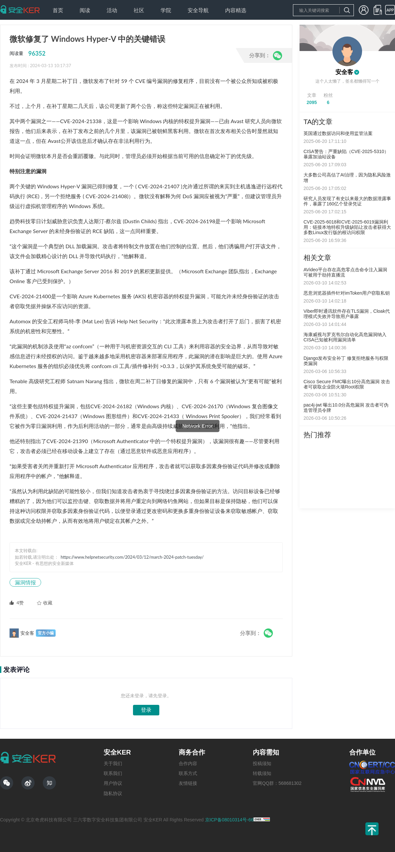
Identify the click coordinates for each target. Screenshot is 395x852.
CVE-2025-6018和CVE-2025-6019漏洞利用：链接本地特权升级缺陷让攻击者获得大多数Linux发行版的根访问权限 (347, 227)
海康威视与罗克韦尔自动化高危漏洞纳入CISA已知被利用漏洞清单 (344, 337)
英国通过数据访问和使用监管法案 (338, 133)
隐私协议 (113, 793)
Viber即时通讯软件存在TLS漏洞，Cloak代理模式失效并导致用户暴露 (346, 313)
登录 (146, 710)
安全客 (344, 72)
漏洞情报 (25, 582)
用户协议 (113, 783)
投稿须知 (262, 763)
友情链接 (188, 783)
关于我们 (113, 763)
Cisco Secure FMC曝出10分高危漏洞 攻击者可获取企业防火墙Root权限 (346, 384)
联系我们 (113, 773)
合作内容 (188, 763)
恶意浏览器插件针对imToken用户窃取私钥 (346, 293)
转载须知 (262, 773)
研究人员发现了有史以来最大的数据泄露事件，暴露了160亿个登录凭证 (347, 201)
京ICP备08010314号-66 (229, 819)
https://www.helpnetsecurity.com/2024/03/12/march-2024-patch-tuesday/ (132, 557)
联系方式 (188, 773)
